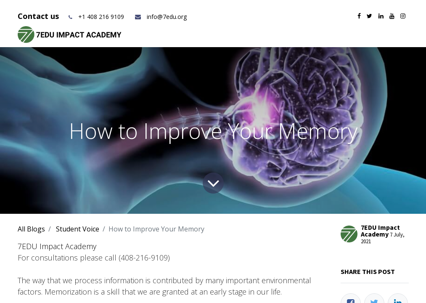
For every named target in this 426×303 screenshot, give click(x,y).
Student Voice (77, 229)
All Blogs (31, 229)
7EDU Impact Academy (57, 246)
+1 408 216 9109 (101, 17)
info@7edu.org (160, 17)
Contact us (39, 16)
